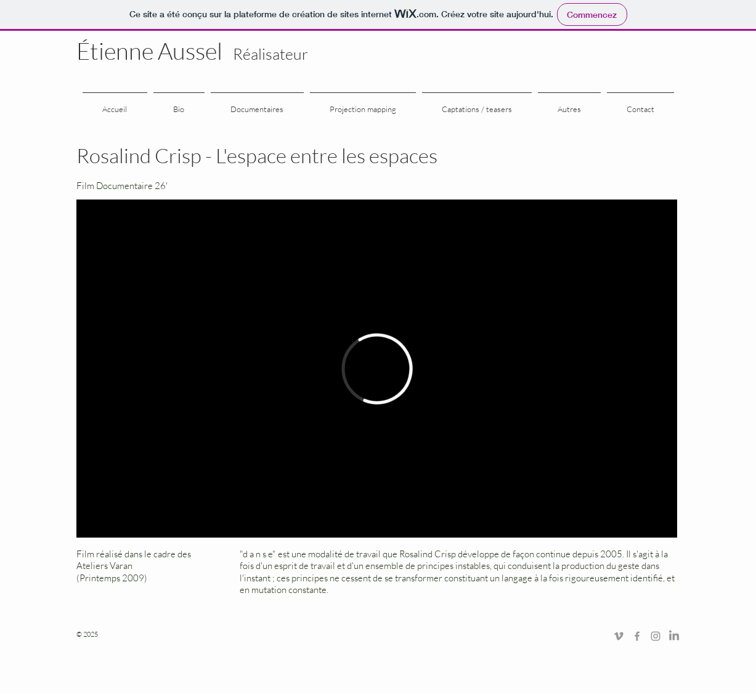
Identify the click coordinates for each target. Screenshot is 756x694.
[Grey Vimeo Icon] (618, 636)
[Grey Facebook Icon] (637, 636)
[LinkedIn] (674, 636)
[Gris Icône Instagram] (655, 636)
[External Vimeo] (376, 369)
